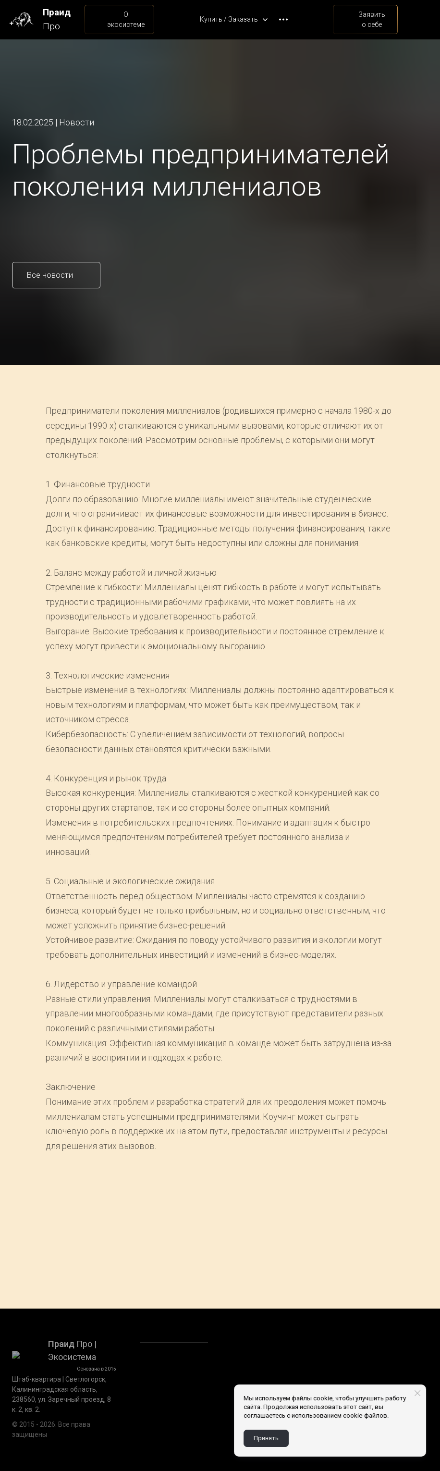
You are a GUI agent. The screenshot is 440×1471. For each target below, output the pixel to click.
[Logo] (21, 19)
